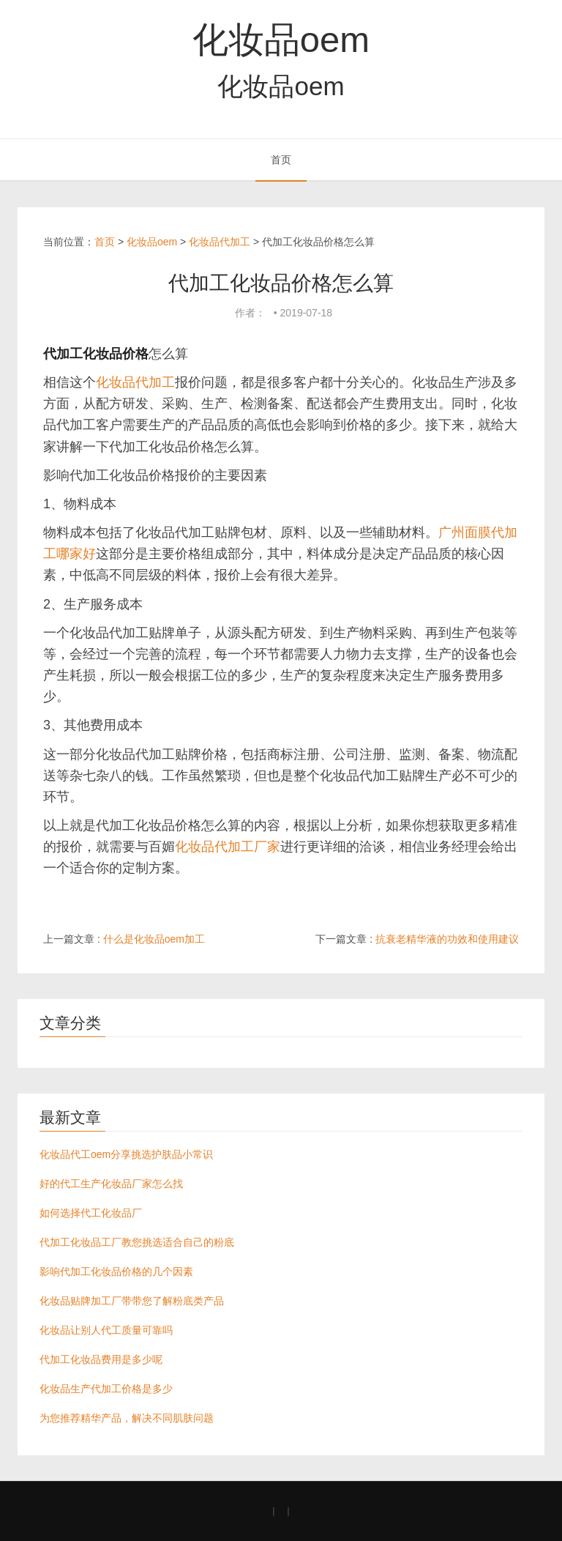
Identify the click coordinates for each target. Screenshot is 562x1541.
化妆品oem (281, 39)
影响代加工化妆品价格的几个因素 (116, 1271)
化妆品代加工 (219, 242)
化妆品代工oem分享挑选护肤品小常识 (126, 1154)
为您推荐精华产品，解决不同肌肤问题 (127, 1418)
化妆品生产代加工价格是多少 (106, 1389)
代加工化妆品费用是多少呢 (101, 1359)
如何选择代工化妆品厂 (91, 1213)
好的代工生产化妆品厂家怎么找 (111, 1183)
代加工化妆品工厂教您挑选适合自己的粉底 (137, 1242)
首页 (281, 160)
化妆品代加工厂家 (227, 846)
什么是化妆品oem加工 (154, 939)
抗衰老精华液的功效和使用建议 (447, 939)
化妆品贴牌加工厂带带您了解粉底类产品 (132, 1301)
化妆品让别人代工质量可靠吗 (106, 1330)
